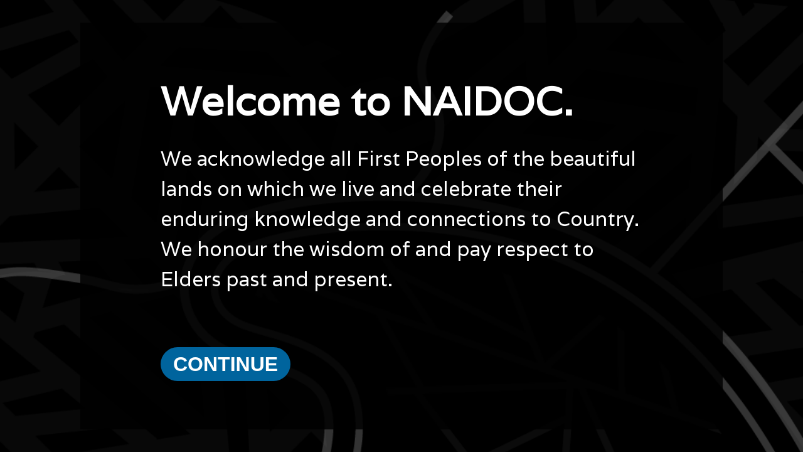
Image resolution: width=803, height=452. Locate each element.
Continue (225, 364)
